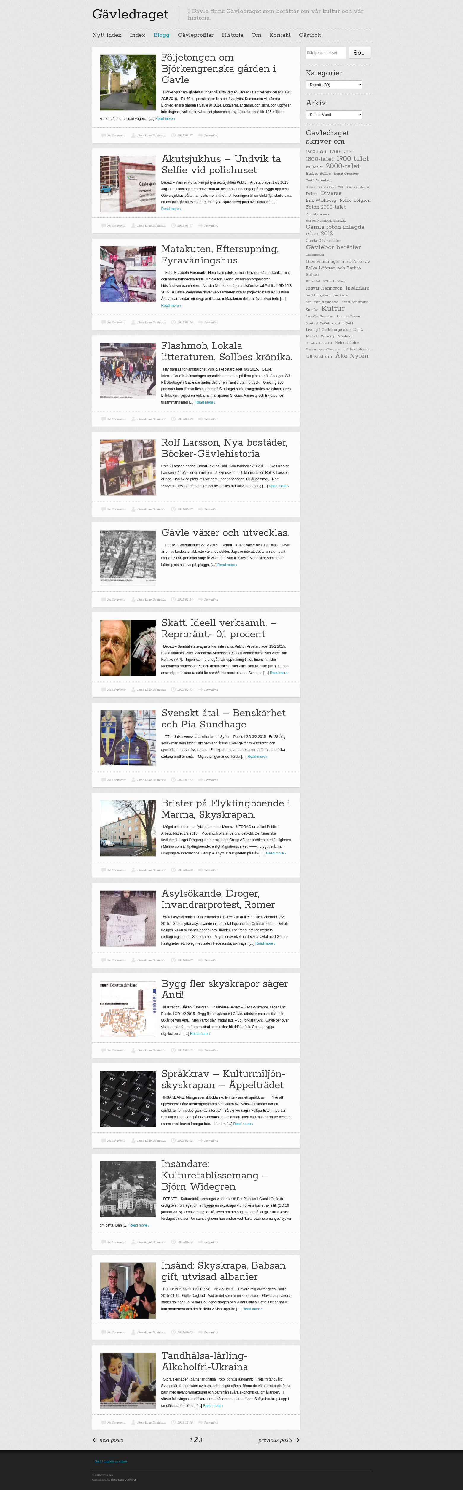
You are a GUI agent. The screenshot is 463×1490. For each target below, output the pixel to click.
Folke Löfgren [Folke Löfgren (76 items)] (354, 201)
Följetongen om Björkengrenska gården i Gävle (218, 69)
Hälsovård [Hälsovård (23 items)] (313, 282)
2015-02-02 (184, 1140)
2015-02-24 (184, 599)
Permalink (211, 135)
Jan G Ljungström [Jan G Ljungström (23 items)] (318, 295)
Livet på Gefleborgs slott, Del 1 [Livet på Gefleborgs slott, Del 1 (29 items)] (329, 323)
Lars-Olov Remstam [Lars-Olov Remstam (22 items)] (320, 317)
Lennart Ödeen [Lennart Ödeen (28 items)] (348, 316)
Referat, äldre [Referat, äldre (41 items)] (347, 342)
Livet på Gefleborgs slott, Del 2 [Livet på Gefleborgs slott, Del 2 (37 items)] (334, 330)
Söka (361, 53)
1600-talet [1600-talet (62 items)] (316, 152)
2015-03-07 (184, 509)
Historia (232, 35)
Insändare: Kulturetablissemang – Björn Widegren (215, 1175)
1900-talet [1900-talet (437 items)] (353, 158)
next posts (111, 1440)
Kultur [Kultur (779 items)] (333, 309)
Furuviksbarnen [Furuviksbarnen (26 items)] (317, 214)
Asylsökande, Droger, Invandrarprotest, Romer (218, 899)
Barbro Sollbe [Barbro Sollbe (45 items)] (318, 173)
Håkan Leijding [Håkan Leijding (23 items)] (334, 282)
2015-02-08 (184, 870)
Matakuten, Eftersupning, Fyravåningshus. (220, 255)
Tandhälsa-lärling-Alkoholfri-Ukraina (204, 1362)
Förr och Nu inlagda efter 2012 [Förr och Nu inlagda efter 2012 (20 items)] (326, 221)
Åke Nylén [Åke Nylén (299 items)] (352, 356)
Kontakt (280, 35)
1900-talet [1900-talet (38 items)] (314, 167)
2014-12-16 (184, 1422)
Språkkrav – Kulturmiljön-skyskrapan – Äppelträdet (223, 1080)
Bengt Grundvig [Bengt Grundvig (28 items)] (346, 174)
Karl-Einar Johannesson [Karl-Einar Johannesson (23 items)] (322, 302)
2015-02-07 (184, 960)
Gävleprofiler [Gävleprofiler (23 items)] (315, 255)
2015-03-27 (184, 135)
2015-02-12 (184, 779)
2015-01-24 (184, 1242)
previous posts (275, 1440)
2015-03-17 (184, 225)
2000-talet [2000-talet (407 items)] (343, 166)
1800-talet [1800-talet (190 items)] (320, 159)
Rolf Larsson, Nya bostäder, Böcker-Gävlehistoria (224, 448)
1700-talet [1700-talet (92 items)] (341, 152)
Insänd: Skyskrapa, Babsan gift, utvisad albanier (223, 1271)
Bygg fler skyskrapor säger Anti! (224, 990)
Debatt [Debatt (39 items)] (312, 193)
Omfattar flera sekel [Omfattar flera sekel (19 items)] (319, 343)
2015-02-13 (184, 689)
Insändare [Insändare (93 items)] (357, 288)
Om (256, 35)
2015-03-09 (184, 419)
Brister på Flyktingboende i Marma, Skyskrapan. (225, 809)
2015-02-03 (184, 1050)
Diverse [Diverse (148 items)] (331, 193)
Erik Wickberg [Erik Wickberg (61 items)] (321, 200)
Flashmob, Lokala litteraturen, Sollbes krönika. (226, 352)
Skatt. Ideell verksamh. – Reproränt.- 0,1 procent (219, 629)
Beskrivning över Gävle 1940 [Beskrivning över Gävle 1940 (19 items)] (324, 187)
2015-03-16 (184, 322)
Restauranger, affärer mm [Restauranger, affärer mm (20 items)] (323, 349)
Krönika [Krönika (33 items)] (312, 310)
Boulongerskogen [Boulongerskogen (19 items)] (357, 187)
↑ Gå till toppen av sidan (109, 1461)
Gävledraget (130, 14)
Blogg (162, 35)
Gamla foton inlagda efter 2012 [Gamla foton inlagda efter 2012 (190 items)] (335, 230)
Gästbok (310, 35)
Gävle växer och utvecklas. (225, 533)
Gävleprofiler (196, 35)
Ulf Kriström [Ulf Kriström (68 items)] (319, 356)
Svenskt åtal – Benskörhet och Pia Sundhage (223, 719)
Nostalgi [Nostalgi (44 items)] (344, 336)
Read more (164, 119)
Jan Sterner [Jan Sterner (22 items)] (341, 295)
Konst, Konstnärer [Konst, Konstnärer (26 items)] (355, 302)
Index (137, 35)
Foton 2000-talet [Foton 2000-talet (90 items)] (326, 207)
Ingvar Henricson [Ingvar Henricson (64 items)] (324, 288)
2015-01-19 (184, 1332)
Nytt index (107, 35)
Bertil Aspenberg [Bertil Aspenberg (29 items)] (319, 180)
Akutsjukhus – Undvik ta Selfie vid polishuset (221, 165)
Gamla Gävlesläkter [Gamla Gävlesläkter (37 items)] (323, 241)
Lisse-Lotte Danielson (151, 135)
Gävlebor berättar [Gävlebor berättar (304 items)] (333, 247)
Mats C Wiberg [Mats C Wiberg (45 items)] (320, 336)
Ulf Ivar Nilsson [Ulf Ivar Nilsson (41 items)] (356, 349)
